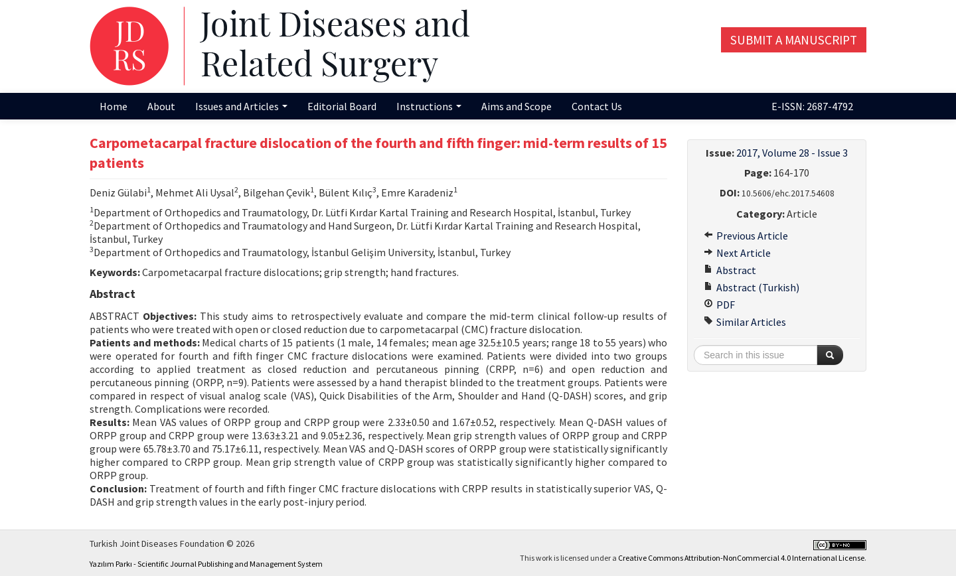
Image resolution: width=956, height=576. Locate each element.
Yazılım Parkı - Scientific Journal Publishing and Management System (206, 564)
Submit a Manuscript (793, 40)
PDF (719, 304)
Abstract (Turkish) (751, 287)
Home (113, 106)
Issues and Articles (241, 106)
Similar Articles (745, 321)
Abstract (730, 270)
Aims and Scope (516, 106)
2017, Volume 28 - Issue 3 (792, 152)
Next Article (737, 252)
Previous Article (746, 235)
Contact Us (597, 106)
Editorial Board (341, 106)
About (161, 106)
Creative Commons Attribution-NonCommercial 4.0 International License (741, 558)
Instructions (428, 106)
